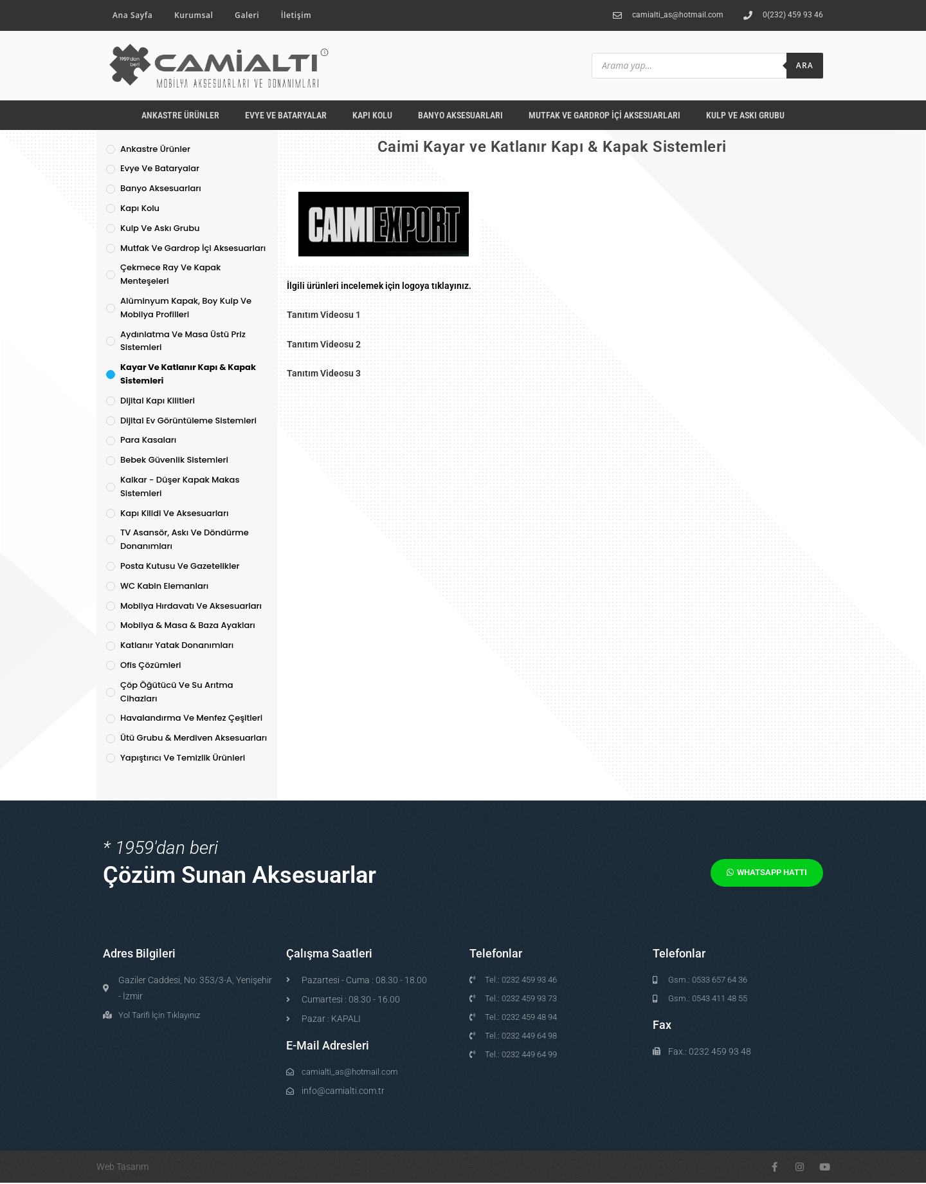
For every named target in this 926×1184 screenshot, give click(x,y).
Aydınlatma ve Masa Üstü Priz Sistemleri (183, 341)
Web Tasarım (122, 1168)
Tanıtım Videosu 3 (324, 373)
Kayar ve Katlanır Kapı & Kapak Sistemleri (188, 374)
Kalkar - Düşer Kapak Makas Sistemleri (179, 486)
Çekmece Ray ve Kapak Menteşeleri (170, 274)
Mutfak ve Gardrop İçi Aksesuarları (604, 115)
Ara (804, 65)
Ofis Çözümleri (150, 665)
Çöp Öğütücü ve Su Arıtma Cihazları (176, 692)
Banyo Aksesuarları (460, 115)
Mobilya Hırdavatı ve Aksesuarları (191, 606)
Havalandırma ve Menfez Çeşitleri (191, 718)
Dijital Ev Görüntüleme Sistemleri (188, 420)
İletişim (296, 15)
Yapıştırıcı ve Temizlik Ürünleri (182, 758)
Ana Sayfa (132, 15)
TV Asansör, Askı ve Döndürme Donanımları (184, 539)
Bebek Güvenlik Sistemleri (174, 460)
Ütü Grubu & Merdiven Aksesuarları (193, 738)
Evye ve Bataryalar (286, 115)
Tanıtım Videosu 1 (324, 315)
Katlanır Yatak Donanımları (176, 645)
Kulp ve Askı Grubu (745, 115)
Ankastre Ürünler (180, 115)
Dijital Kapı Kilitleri (157, 400)
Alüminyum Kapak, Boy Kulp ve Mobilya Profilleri (185, 307)
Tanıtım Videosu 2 (324, 344)
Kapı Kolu (372, 115)
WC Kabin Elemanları (164, 586)
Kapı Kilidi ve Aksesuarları (174, 513)
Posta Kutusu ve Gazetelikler (180, 566)
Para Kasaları (148, 440)
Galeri (247, 15)
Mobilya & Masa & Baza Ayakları (187, 625)
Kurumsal (193, 15)
